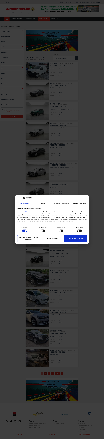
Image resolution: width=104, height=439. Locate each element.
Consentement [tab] (24, 203)
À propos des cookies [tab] (79, 203)
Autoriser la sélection (52, 238)
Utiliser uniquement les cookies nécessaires (28, 238)
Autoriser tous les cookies (75, 238)
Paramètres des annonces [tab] (61, 203)
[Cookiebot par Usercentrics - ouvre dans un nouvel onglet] (24, 198)
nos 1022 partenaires (28, 212)
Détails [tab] (43, 203)
